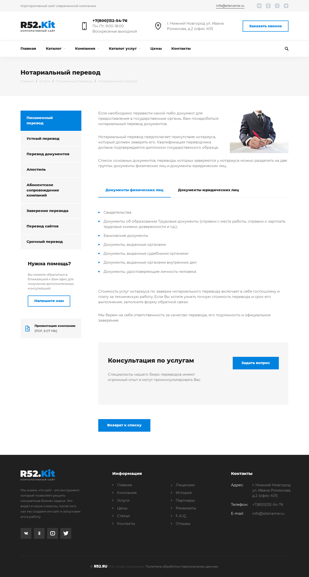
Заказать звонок (265, 26)
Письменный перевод (74, 81)
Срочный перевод (45, 242)
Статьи (123, 516)
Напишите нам (49, 301)
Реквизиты (186, 508)
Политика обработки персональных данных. (182, 566)
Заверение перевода (47, 211)
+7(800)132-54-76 (109, 20)
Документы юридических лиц (208, 190)
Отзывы (183, 523)
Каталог (55, 48)
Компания (87, 48)
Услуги (44, 81)
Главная (28, 48)
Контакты (181, 48)
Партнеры (185, 500)
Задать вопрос (255, 363)
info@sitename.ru (230, 5)
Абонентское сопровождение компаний (43, 190)
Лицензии (185, 485)
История (184, 492)
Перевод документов (48, 154)
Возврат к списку (124, 425)
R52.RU (100, 566)
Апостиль (36, 169)
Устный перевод (43, 138)
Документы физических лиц (134, 190)
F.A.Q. (181, 516)
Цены (156, 48)
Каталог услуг (125, 48)
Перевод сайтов (42, 226)
